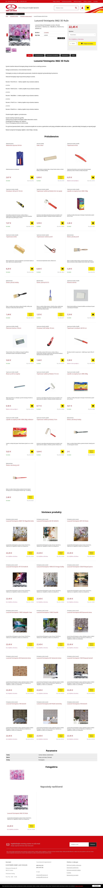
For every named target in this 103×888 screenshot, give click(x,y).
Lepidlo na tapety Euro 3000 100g (77, 191)
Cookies (69, 872)
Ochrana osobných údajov (74, 870)
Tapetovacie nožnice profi (45, 237)
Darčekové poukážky (67, 1)
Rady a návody (56, 1)
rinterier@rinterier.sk (12, 1)
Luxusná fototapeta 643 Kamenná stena (79, 612)
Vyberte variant (61, 177)
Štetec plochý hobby (12, 282)
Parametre (65, 55)
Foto (73, 55)
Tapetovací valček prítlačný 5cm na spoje (49, 191)
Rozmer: (71, 31)
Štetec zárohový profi (12, 465)
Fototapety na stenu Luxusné (26, 16)
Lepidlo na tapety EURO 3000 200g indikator (19, 419)
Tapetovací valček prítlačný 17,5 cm (48, 374)
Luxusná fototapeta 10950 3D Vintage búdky (50, 566)
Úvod (7, 16)
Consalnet (46, 32)
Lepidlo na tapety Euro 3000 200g (77, 374)
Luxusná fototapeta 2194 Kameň (77, 704)
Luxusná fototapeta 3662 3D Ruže (17, 813)
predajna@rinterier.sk (42, 877)
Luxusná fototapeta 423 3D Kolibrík (48, 521)
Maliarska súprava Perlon (14, 145)
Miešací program (77, 1)
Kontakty (95, 1)
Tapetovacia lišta (72, 145)
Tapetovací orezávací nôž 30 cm (77, 328)
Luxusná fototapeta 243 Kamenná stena (18, 658)
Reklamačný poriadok (72, 875)
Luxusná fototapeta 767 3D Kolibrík (17, 566)
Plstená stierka (71, 282)
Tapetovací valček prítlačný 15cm (47, 419)
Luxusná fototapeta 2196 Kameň (16, 704)
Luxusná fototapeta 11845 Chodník (47, 612)
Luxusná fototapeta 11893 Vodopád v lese (19, 612)
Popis (29, 55)
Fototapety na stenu (14, 16)
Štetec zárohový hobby (74, 419)
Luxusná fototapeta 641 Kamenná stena (49, 658)
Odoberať (92, 844)
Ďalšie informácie (79, 886)
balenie (73, 43)
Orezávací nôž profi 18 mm (14, 191)
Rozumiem (96, 885)
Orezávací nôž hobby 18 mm (45, 328)
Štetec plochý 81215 (43, 282)
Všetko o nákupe (87, 1)
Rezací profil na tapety (13, 374)
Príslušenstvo (39, 55)
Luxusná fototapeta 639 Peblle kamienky (49, 704)
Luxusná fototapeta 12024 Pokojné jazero (80, 566)
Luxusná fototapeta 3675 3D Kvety (77, 521)
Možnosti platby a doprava (74, 865)
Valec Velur (40, 145)
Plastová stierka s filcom (13, 328)
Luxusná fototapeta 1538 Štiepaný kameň (80, 658)
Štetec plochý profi (73, 237)
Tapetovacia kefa (11, 237)
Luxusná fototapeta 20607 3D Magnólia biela (20, 521)
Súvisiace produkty (52, 55)
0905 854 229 (23, 1)
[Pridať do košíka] (32, 177)
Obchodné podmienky (72, 867)
